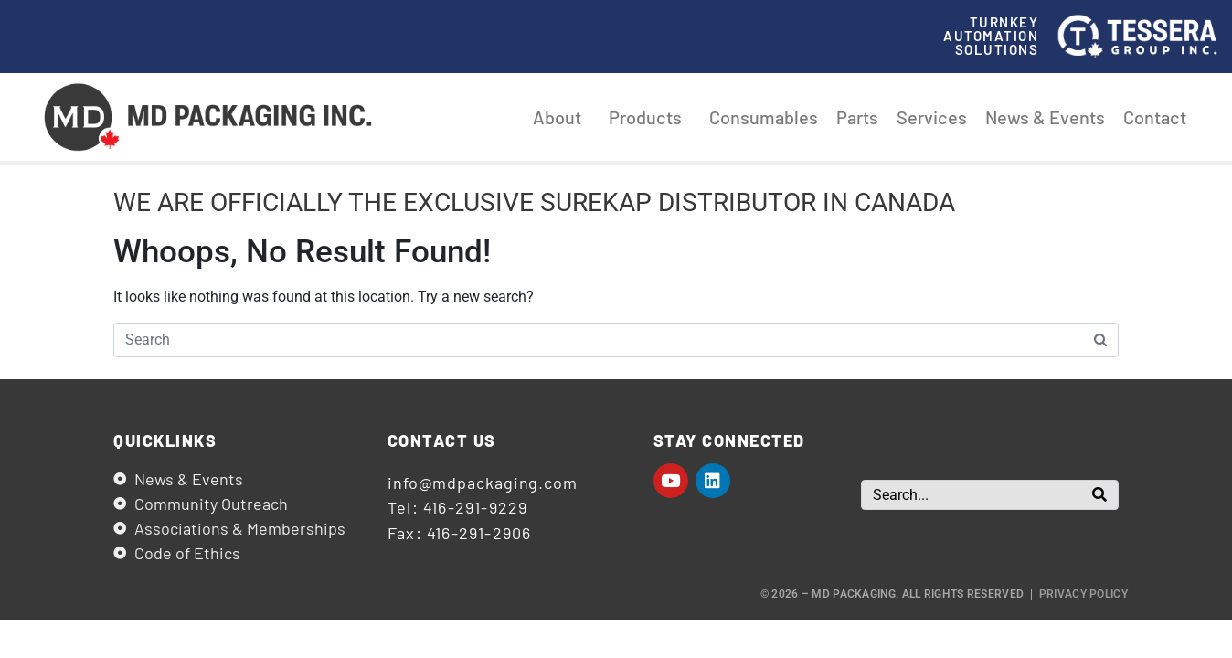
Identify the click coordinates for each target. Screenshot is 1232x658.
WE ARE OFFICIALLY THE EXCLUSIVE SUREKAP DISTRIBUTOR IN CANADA (534, 202)
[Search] (1099, 495)
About (561, 117)
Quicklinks (165, 440)
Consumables (763, 117)
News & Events (1045, 117)
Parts (857, 117)
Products (650, 117)
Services (932, 117)
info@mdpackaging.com (483, 482)
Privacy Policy (1083, 594)
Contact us (442, 440)
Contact (1154, 117)
